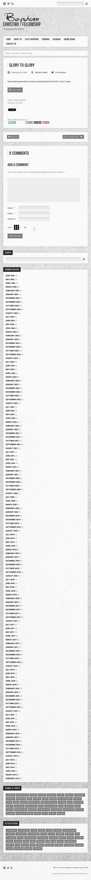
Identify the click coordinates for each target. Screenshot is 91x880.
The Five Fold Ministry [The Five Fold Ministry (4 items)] (24, 813)
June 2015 (10, 718)
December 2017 (12, 606)
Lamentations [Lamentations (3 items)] (70, 841)
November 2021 (13, 437)
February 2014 (12, 778)
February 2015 (12, 733)
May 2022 (10, 414)
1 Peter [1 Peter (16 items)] (49, 830)
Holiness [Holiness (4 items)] (62, 802)
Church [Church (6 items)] (60, 795)
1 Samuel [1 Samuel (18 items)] (57, 830)
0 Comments (60, 72)
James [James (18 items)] (33, 841)
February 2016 (12, 688)
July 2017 (10, 624)
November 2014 (13, 744)
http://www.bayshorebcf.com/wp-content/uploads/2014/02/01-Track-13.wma (39, 81)
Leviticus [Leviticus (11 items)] (10, 845)
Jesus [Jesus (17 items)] (41, 806)
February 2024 (12, 335)
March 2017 (11, 639)
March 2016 (11, 684)
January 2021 (12, 474)
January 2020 (12, 512)
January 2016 (12, 692)
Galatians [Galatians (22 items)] (79, 838)
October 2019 (12, 523)
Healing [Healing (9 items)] (24, 802)
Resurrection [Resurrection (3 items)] (69, 810)
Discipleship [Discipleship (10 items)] (79, 795)
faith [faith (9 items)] (29, 799)
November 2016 (13, 654)
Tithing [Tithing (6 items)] (37, 813)
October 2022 (12, 395)
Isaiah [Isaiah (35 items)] (26, 841)
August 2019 (11, 531)
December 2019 (12, 515)
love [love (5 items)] (61, 806)
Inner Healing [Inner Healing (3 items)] (31, 806)
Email (11, 213)
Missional (13, 137)
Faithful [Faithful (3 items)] (37, 799)
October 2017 (12, 613)
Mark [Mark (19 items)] (32, 845)
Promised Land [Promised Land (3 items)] (20, 810)
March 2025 (11, 287)
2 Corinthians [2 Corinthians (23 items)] (34, 834)
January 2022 (12, 429)
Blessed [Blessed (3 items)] (33, 795)
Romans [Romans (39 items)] (28, 849)
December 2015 (12, 696)
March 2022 (11, 422)
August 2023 (11, 358)
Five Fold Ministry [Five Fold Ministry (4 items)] (65, 799)
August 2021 (11, 448)
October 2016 (12, 658)
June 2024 (10, 320)
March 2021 (11, 467)
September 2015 (13, 707)
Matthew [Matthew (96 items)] (40, 845)
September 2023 (13, 354)
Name (11, 208)
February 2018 (12, 598)
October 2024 (12, 305)
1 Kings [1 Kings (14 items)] (41, 830)
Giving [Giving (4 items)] (9, 802)
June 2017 (10, 628)
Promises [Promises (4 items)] (32, 810)
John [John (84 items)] (53, 841)
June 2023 (10, 365)
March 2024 (11, 332)
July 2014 (10, 760)
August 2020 (11, 493)
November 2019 (13, 519)
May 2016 (10, 677)
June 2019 (10, 538)
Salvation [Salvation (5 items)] (10, 813)
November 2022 (13, 392)
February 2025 (12, 290)
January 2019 (12, 557)
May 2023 (10, 369)
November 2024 (13, 302)
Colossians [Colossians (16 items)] (11, 838)
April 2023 (10, 373)
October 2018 (12, 568)
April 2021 (10, 463)
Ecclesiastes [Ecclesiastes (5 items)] (42, 838)
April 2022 (10, 418)
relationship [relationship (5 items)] (56, 810)
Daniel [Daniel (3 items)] (20, 838)
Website (11, 219)
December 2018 (12, 561)
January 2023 (12, 384)
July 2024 (10, 317)
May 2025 (10, 279)
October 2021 (12, 440)
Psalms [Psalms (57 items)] (9, 849)
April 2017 (10, 636)
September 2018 (13, 572)
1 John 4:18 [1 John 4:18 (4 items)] (10, 795)
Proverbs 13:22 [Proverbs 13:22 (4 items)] (43, 810)
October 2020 (12, 485)
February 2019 (12, 553)
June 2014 (10, 763)
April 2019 (10, 546)
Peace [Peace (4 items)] (78, 806)
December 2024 (12, 298)
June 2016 (10, 673)
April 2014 (10, 771)
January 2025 (12, 294)
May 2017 (10, 632)
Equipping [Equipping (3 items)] (10, 799)
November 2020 (13, 482)
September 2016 (13, 662)
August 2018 (11, 576)
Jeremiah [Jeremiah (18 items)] (40, 841)
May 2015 (10, 722)
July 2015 (10, 714)
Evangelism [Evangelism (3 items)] (21, 799)
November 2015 (13, 699)
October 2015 (12, 703)
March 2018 (11, 594)
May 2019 (10, 542)
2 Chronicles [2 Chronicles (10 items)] (21, 834)
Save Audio (15, 90)
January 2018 (12, 602)
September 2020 (13, 489)
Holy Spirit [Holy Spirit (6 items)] (78, 802)
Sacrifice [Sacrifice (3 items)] (79, 810)
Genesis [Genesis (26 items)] (9, 841)
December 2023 (12, 343)
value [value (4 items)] (45, 813)
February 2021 (12, 471)
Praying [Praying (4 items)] (10, 810)
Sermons (15, 53)
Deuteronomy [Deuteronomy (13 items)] (30, 838)
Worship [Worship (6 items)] (61, 813)
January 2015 (12, 737)
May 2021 (10, 459)
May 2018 (10, 587)
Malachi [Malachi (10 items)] (25, 845)
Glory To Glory (26, 53)
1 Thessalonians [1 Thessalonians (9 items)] (69, 830)
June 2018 (10, 583)
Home (7, 53)
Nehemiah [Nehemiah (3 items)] (49, 845)
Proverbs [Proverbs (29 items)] (79, 845)
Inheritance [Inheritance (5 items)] (19, 806)
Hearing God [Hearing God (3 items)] (34, 802)
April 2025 (10, 283)
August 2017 (11, 621)
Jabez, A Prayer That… (73, 137)
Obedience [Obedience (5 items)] (69, 806)
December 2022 (12, 388)
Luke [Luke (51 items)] (17, 845)
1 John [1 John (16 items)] (34, 830)
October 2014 (12, 748)
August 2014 (11, 756)
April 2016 (10, 681)
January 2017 (12, 647)
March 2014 (11, 774)
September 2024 (13, 309)
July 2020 (10, 497)
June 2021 (10, 455)
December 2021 (12, 433)
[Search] (70, 4)
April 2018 (10, 591)
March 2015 (11, 729)
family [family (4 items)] (45, 799)
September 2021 (13, 444)
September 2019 (13, 527)
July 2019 (10, 534)
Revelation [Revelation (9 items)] (19, 849)
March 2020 (11, 504)
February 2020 (12, 508)
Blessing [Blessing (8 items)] (42, 795)
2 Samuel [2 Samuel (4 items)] (60, 834)
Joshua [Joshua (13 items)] (60, 841)
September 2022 (13, 399)
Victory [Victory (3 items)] (52, 813)
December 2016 (12, 651)
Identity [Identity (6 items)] (9, 806)
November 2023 (13, 347)
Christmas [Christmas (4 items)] (51, 795)
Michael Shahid (41, 72)
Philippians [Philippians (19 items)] (69, 845)
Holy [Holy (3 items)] (70, 802)
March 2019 (11, 549)
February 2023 (12, 380)
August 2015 (11, 711)
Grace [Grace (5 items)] (16, 802)
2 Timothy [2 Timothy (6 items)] (69, 834)
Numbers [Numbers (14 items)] (59, 845)
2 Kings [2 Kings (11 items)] (43, 834)
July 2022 (10, 407)
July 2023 (10, 362)
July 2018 (10, 579)
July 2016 (10, 669)
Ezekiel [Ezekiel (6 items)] (70, 838)
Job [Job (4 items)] (47, 841)
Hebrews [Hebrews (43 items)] (18, 841)
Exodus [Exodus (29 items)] (62, 838)
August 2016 (11, 666)
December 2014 (12, 741)
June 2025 (10, 275)
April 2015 (10, 726)
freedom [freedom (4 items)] (77, 799)
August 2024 (11, 313)
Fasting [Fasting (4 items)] (53, 799)
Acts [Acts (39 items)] (77, 834)
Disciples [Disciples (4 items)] (69, 795)
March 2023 (11, 377)
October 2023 (12, 350)
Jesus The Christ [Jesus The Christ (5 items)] (51, 806)
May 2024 (10, 324)
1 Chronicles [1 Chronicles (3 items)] (11, 830)
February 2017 (12, 643)
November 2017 (13, 609)
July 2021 (10, 452)
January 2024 (12, 339)
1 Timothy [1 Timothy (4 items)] (10, 834)
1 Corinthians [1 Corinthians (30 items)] (24, 830)
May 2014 (10, 767)
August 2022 (11, 403)
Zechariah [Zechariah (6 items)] (37, 849)
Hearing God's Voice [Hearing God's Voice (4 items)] (49, 802)
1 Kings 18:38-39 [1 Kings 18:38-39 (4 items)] (22, 795)
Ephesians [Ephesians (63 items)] (53, 838)
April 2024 (10, 328)
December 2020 (12, 478)
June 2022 (10, 410)
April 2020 (10, 501)
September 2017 (13, 617)
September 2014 (13, 752)
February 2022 (12, 426)
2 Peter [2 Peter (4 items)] (51, 834)
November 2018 (13, 564)
